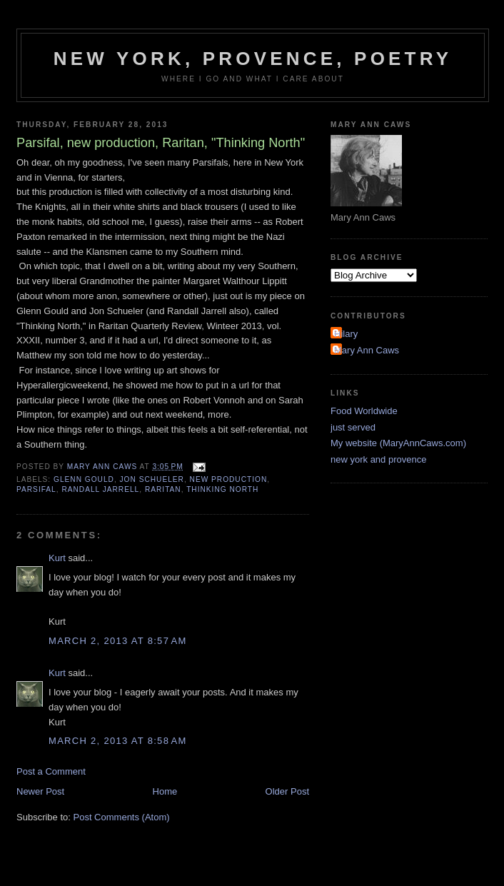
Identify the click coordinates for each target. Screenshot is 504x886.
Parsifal (36, 489)
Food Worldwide (364, 411)
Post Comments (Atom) (122, 817)
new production (229, 479)
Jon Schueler (152, 479)
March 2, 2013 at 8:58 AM (118, 740)
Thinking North (222, 489)
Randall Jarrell (100, 489)
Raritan (163, 489)
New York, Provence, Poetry (253, 58)
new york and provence (378, 459)
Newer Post (40, 791)
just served (353, 427)
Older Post (287, 791)
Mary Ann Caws (366, 350)
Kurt (57, 558)
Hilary (346, 333)
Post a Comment (51, 771)
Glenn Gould (84, 479)
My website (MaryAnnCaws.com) (398, 443)
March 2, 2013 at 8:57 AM (118, 640)
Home (165, 791)
